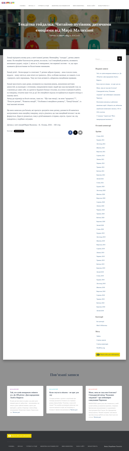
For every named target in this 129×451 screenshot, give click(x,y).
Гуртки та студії (43, 5)
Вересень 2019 (101, 245)
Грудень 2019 (101, 233)
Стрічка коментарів (102, 344)
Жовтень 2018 (101, 287)
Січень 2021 (100, 182)
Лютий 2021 (100, 179)
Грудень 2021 (101, 140)
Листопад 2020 (101, 190)
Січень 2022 (100, 136)
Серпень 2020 (101, 202)
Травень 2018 (101, 299)
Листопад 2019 (101, 237)
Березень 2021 (101, 175)
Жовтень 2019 (101, 241)
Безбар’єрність (103, 5)
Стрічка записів (101, 340)
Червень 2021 (101, 163)
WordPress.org (101, 348)
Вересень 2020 (101, 198)
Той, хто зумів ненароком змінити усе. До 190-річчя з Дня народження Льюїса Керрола (109, 77)
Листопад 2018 (101, 283)
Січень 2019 (100, 276)
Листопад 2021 (101, 144)
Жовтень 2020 (101, 194)
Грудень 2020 (101, 186)
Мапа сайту (91, 5)
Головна (22, 5)
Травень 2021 (101, 167)
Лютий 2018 (100, 310)
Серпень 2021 (101, 155)
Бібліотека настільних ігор (61, 5)
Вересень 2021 (101, 151)
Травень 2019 (101, 260)
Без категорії (19, 131)
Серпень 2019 (101, 248)
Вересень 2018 (101, 291)
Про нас (32, 5)
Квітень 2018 (100, 303)
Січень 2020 (100, 229)
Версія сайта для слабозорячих (108, 354)
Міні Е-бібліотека (78, 5)
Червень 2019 (101, 256)
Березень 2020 (101, 221)
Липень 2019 (100, 252)
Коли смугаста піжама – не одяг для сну (108, 84)
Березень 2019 (101, 268)
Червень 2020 (101, 210)
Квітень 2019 (100, 264)
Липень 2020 (100, 206)
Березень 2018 (101, 307)
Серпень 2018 (101, 295)
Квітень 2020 (100, 217)
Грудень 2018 (101, 279)
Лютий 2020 (100, 225)
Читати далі (16, 412)
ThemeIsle (119, 446)
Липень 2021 (100, 159)
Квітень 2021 (100, 171)
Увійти (99, 336)
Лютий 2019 (100, 272)
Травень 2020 (101, 214)
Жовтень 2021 (101, 148)
